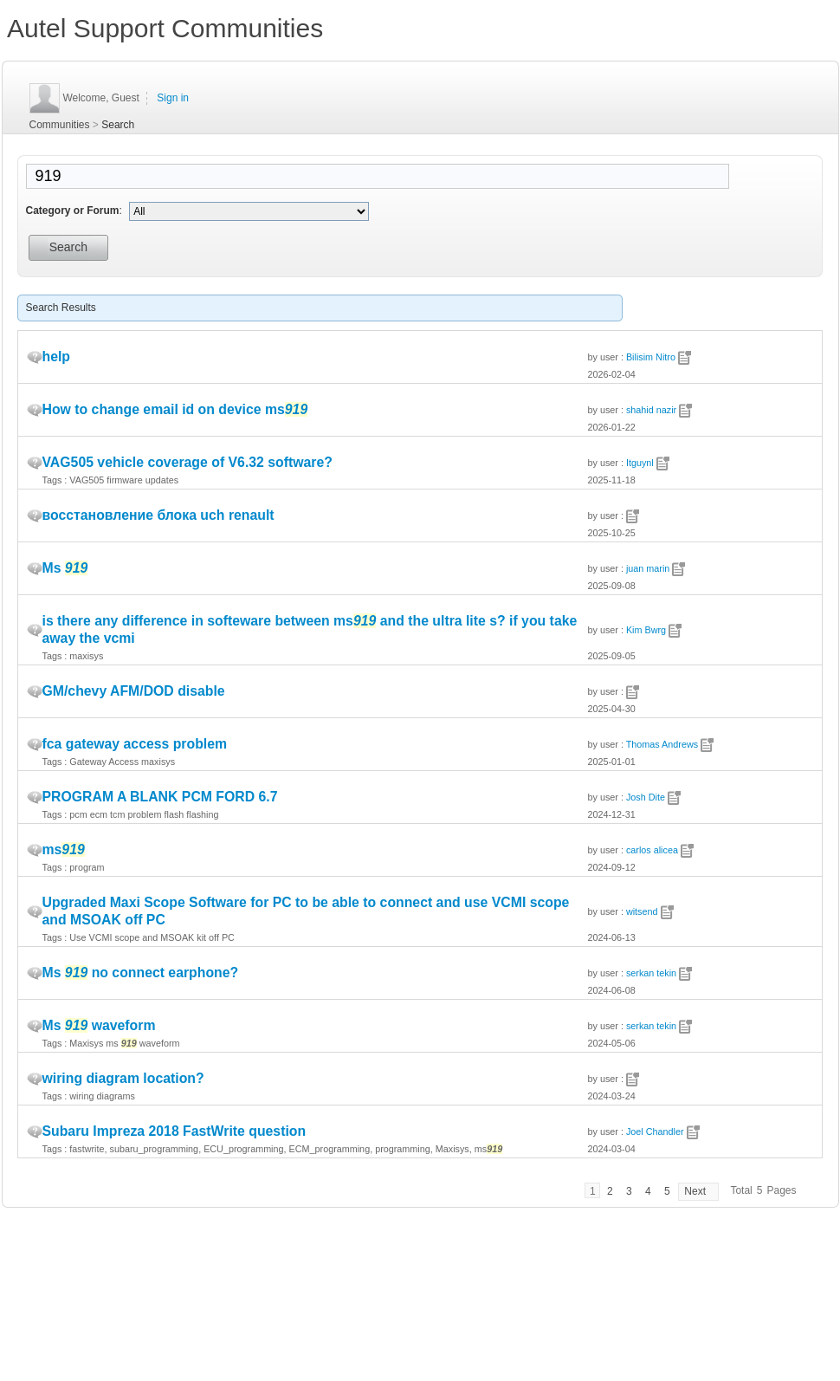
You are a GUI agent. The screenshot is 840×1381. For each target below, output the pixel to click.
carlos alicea (652, 850)
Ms (65, 568)
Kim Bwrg (646, 630)
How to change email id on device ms (175, 409)
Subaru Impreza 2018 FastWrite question (174, 1131)
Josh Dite (645, 797)
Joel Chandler (655, 1131)
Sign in (173, 98)
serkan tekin (651, 973)
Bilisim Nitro (650, 357)
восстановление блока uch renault (158, 515)
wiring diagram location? (123, 1078)
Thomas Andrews (662, 744)
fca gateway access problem (135, 743)
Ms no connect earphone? (140, 972)
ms (63, 849)
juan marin (647, 568)
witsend (642, 911)
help (56, 356)
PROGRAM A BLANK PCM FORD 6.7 (160, 796)
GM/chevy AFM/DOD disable (133, 691)
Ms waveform (99, 1025)
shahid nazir (651, 410)
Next (695, 1191)
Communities (59, 125)
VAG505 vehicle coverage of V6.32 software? (187, 462)
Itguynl (640, 462)
